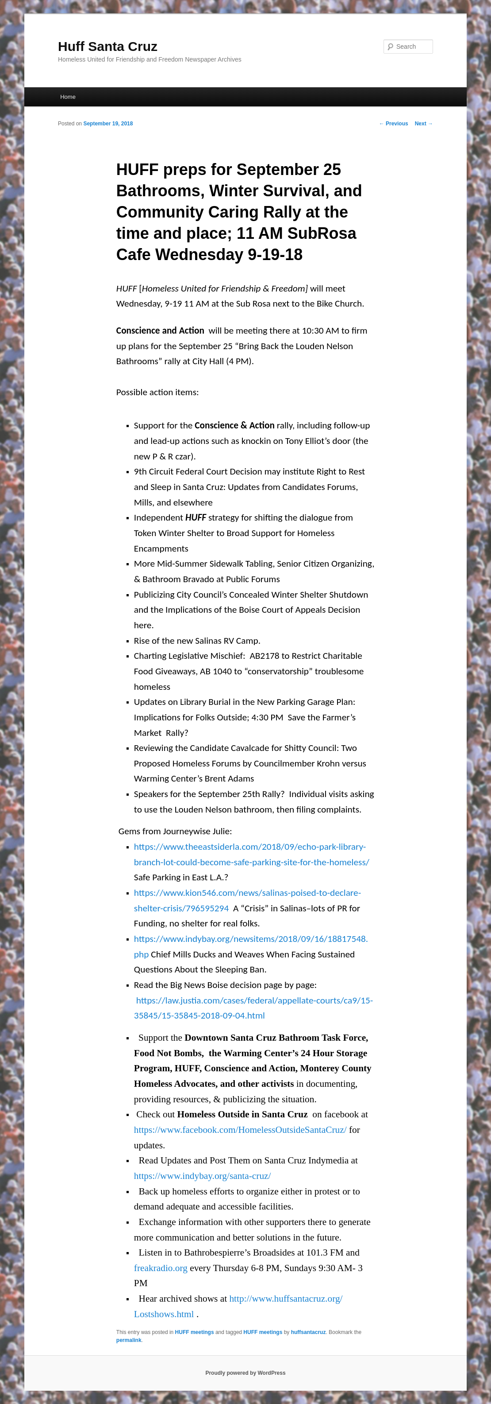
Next (424, 124)
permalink (129, 1340)
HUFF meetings (194, 1332)
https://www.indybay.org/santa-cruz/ (202, 1176)
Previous (393, 124)
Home (68, 96)
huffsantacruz (308, 1332)
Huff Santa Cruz (107, 46)
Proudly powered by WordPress (245, 1373)
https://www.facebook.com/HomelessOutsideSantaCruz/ (240, 1129)
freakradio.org (161, 1268)
